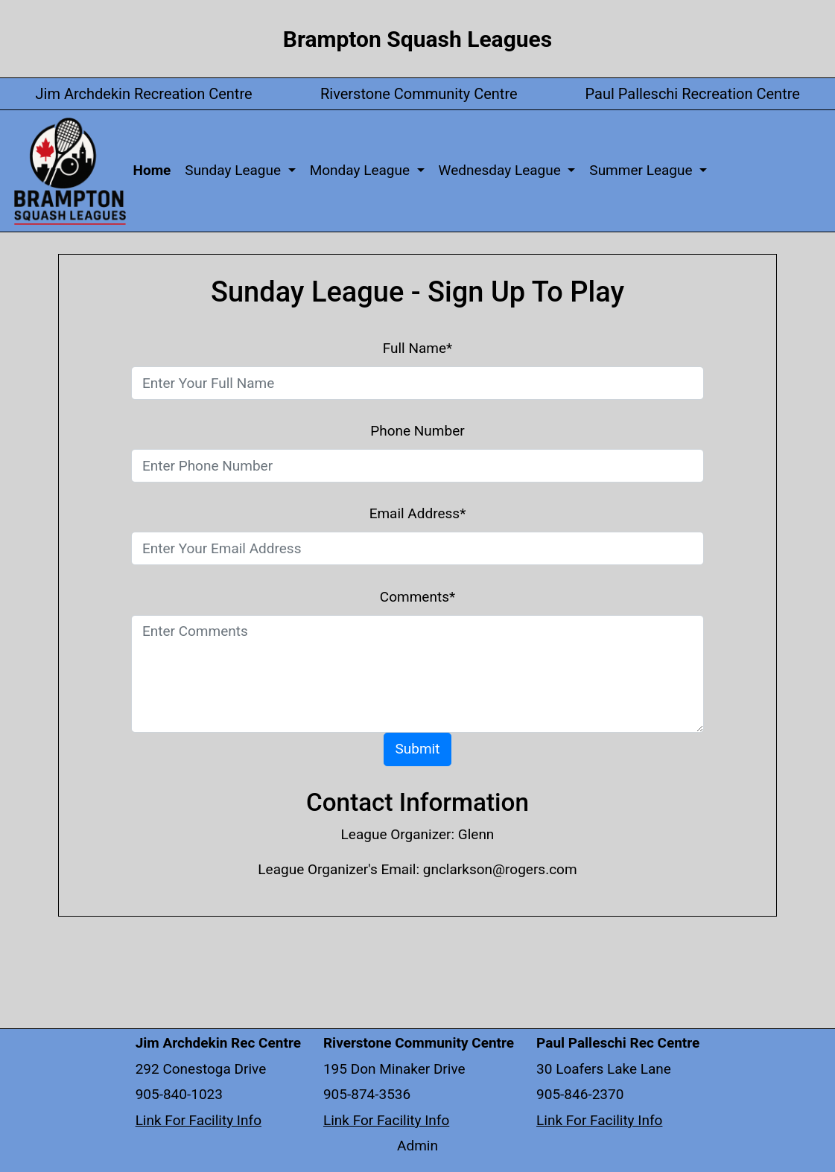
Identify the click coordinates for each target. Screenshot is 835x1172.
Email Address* (417, 513)
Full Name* (418, 348)
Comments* (417, 596)
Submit (418, 748)
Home (155, 169)
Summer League (642, 170)
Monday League (361, 170)
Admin (417, 1145)
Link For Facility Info (198, 1120)
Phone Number (417, 430)
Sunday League (234, 170)
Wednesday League (502, 170)
